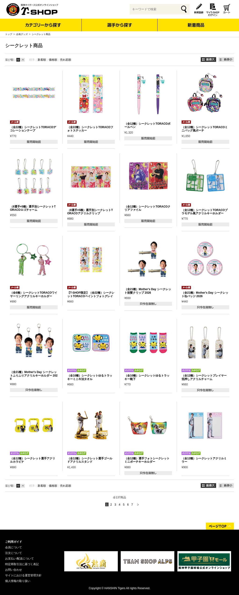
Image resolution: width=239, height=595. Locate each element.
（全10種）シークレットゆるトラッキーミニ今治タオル (89, 377)
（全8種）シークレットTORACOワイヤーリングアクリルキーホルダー (33, 294)
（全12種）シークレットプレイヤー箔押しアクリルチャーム (204, 377)
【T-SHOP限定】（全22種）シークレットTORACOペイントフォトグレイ (90, 294)
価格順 (53, 59)
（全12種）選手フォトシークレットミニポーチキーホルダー (146, 460)
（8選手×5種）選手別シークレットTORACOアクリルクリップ (90, 211)
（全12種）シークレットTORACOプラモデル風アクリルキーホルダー (205, 211)
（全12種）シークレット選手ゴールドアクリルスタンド (89, 460)
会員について (13, 547)
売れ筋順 (65, 59)
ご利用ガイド (13, 541)
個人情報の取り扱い (17, 581)
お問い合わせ (13, 569)
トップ (8, 34)
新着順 (42, 59)
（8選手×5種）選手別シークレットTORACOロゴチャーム (33, 208)
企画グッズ (22, 34)
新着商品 (196, 22)
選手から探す (120, 25)
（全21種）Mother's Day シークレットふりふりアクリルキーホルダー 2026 (33, 375)
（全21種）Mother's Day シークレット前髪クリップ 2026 (147, 291)
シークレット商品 (41, 34)
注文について (13, 553)
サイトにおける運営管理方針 (23, 575)
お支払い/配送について (19, 558)
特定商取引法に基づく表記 (22, 564)
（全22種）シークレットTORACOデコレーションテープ (33, 129)
